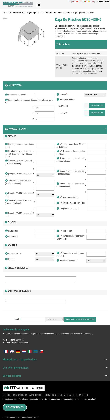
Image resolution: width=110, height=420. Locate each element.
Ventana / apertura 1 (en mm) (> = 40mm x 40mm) (18, 162)
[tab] (81, 44)
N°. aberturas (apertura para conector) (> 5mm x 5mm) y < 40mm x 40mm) (19, 154)
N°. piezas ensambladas (67, 197)
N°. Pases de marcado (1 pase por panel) (70, 254)
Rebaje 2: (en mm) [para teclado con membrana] (70, 172)
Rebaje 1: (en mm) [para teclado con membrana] (70, 159)
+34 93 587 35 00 (16, 340)
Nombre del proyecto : (15, 94)
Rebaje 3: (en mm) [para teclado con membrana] (70, 185)
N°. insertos (11, 231)
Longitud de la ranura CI (67, 208)
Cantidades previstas (18, 291)
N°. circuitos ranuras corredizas (70, 203)
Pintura (9, 259)
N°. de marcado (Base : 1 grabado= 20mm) (70, 152)
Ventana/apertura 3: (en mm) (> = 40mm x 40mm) (18, 201)
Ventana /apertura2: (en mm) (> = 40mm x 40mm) (18, 182)
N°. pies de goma (64, 231)
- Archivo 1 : (63, 106)
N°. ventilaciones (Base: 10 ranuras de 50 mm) (71, 145)
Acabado (11, 245)
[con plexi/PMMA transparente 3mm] (19, 175)
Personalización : (16, 129)
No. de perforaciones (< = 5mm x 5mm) (19, 145)
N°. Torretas (11, 236)
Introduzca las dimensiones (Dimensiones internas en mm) (29, 101)
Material (61, 94)
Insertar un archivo (65, 99)
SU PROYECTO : (14, 85)
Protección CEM (13, 253)
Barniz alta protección (66, 260)
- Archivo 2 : (63, 113)
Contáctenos (15, 407)
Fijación (10, 222)
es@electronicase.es (20, 343)
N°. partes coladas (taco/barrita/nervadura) (70, 237)
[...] (92, 333)
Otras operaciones (16, 268)
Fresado (10, 136)
